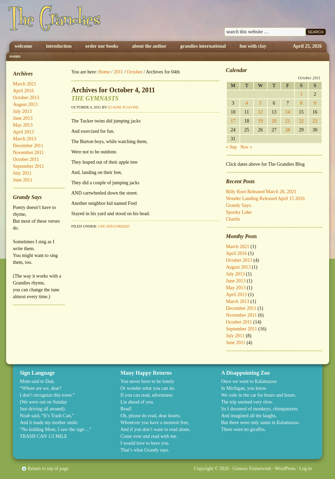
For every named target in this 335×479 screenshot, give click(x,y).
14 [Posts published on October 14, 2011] (287, 112)
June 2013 (236, 280)
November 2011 (241, 315)
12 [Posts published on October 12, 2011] (260, 112)
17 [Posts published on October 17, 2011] (233, 121)
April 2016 (236, 253)
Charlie (233, 219)
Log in (305, 468)
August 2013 (238, 267)
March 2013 (237, 301)
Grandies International (203, 46)
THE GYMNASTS (95, 98)
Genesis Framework (252, 468)
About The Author (149, 46)
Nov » (247, 147)
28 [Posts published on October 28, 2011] (287, 129)
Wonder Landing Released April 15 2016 (265, 198)
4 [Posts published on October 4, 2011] (247, 103)
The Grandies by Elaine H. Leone (77, 20)
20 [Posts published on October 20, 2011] (273, 121)
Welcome (23, 46)
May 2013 (236, 287)
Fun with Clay (252, 46)
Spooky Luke (239, 212)
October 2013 (239, 260)
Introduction (58, 46)
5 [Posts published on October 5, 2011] (260, 103)
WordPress (285, 468)
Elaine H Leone (123, 107)
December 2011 (241, 308)
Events (15, 56)
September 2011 (241, 328)
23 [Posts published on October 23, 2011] (315, 121)
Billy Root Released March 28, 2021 (261, 191)
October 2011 (239, 322)
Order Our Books (101, 46)
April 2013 (236, 294)
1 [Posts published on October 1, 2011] (301, 94)
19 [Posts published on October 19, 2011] (260, 121)
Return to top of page (48, 468)
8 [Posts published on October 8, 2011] (301, 103)
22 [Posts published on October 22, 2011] (301, 121)
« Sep (231, 147)
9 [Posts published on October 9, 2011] (315, 103)
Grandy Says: (239, 205)
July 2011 (235, 335)
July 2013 (235, 274)
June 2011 (236, 342)
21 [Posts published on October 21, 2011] (287, 121)
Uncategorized (114, 226)
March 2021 (237, 246)
